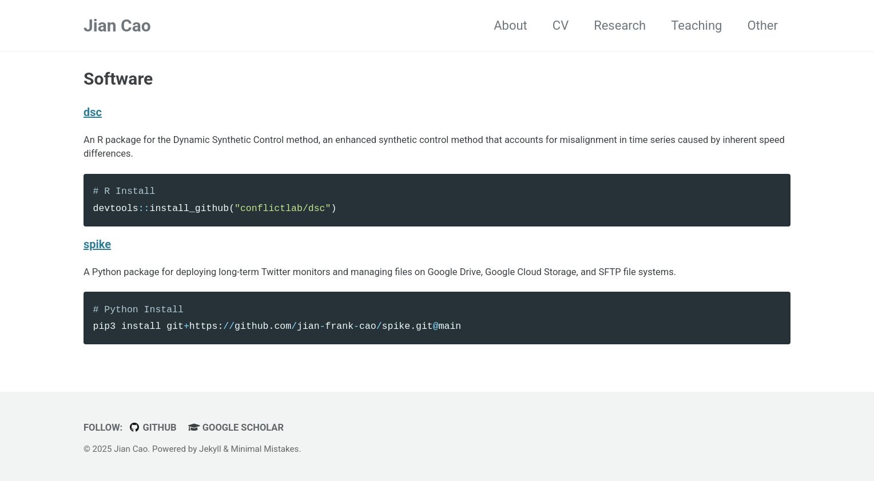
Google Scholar (236, 427)
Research (620, 25)
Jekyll (210, 449)
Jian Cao (117, 25)
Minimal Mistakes (265, 449)
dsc (93, 112)
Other (762, 25)
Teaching (696, 25)
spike (97, 244)
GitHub (153, 427)
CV (561, 25)
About (510, 25)
